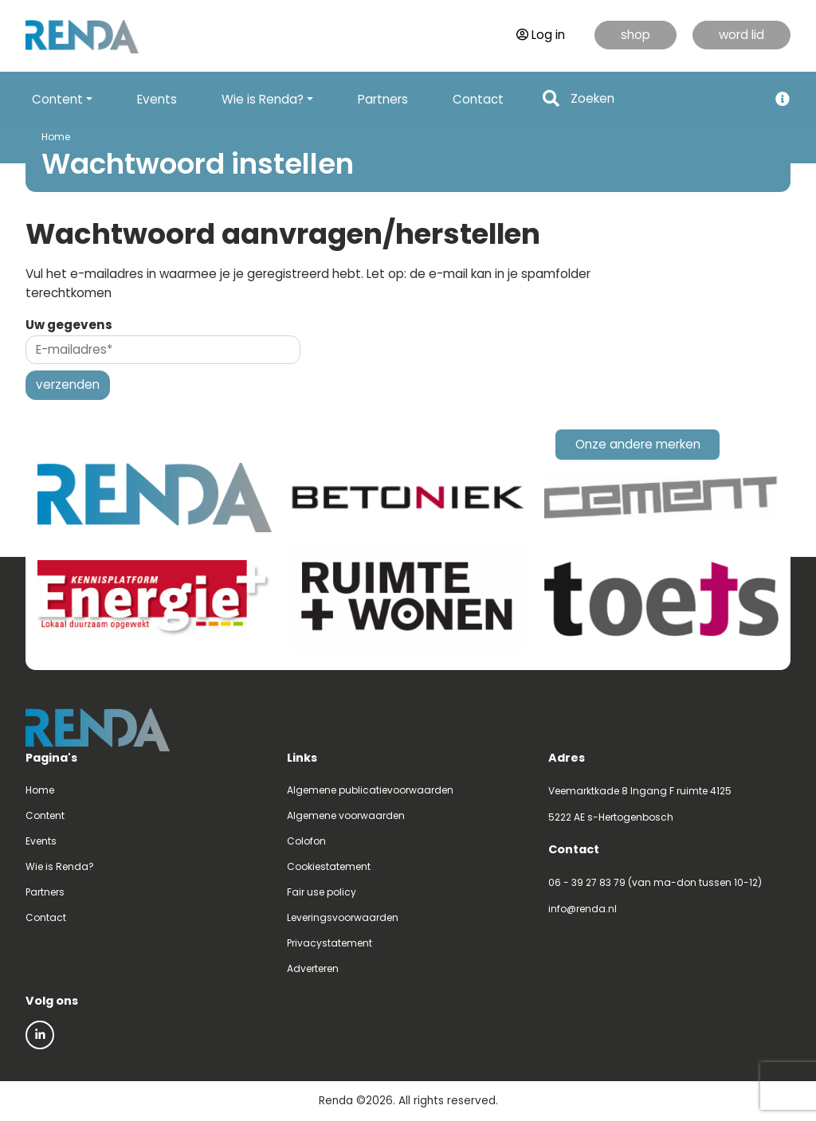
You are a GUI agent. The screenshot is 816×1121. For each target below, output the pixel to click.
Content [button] (57, 99)
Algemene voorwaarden (346, 815)
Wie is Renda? (60, 866)
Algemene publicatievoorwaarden (370, 790)
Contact (478, 99)
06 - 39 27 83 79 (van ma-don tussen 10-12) (655, 882)
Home (55, 136)
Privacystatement (329, 943)
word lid (741, 34)
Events (157, 99)
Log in (540, 34)
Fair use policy (321, 892)
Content (45, 815)
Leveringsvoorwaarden (342, 917)
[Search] (664, 99)
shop (635, 34)
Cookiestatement (329, 866)
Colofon (306, 841)
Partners (383, 99)
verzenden (68, 384)
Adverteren (313, 968)
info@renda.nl (582, 908)
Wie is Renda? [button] (263, 99)
